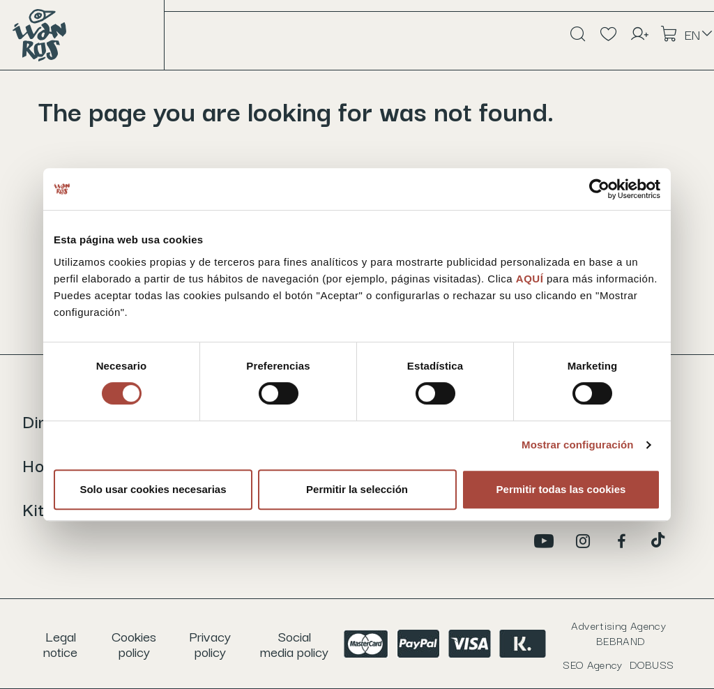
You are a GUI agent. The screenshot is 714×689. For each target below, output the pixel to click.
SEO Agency (618, 664)
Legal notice (60, 644)
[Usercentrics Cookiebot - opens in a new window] (599, 189)
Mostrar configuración (577, 444)
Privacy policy (210, 644)
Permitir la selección (357, 489)
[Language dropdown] (699, 34)
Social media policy (294, 644)
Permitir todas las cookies (561, 489)
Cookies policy (134, 644)
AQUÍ (531, 279)
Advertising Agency (618, 632)
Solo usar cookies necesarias (152, 489)
